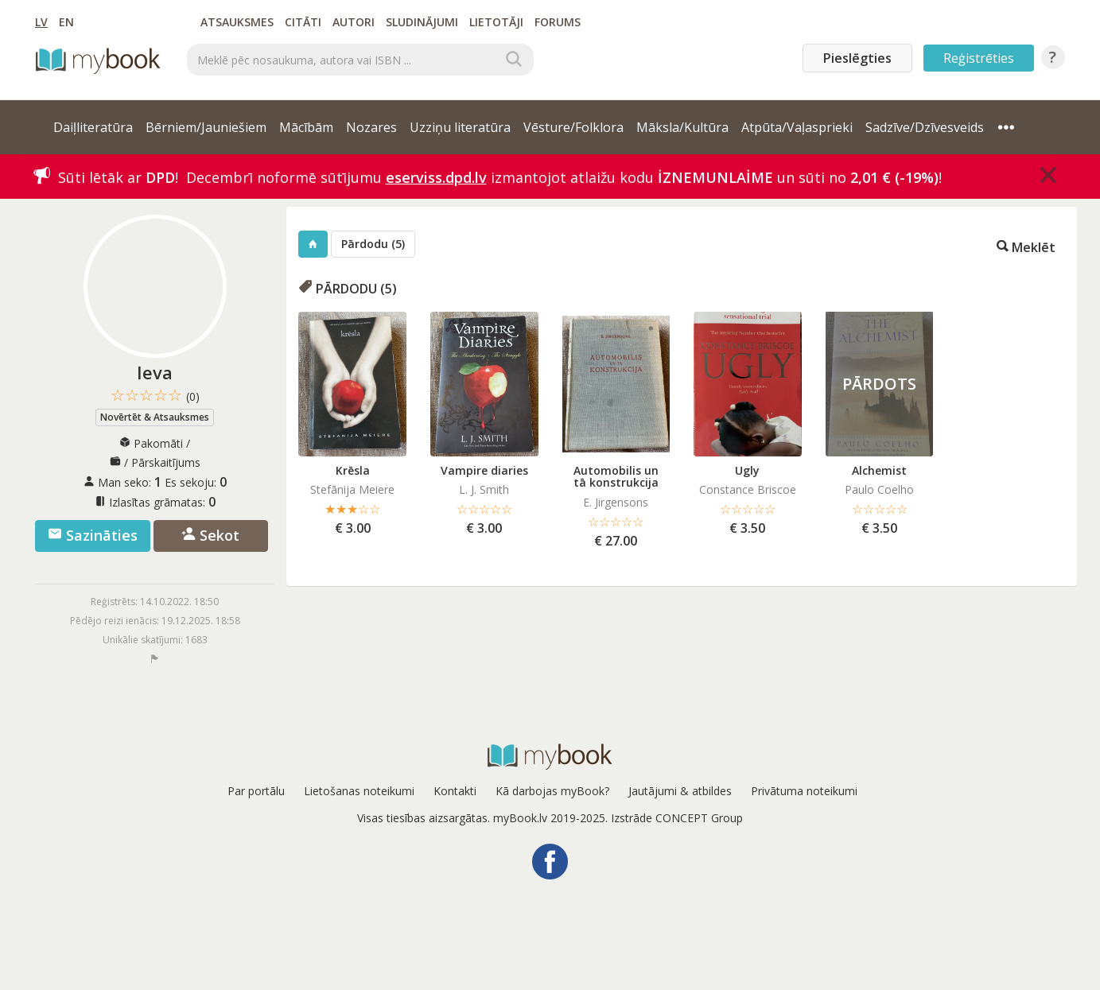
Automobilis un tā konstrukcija (616, 476)
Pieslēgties (857, 58)
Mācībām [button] (306, 127)
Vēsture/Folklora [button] (573, 127)
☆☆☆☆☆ (155, 396)
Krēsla (353, 470)
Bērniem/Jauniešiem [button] (206, 127)
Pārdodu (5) (373, 243)
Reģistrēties (978, 58)
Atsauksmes (237, 21)
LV (41, 21)
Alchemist (879, 470)
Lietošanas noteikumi (359, 790)
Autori (353, 21)
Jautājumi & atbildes (680, 790)
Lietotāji (496, 21)
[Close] (1048, 175)
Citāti (303, 21)
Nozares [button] (371, 127)
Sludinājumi (422, 21)
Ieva (155, 372)
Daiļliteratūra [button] (93, 127)
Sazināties (93, 535)
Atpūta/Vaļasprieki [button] (797, 127)
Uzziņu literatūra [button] (460, 127)
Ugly (747, 470)
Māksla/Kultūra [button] (682, 127)
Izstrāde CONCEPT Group (677, 817)
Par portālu (256, 790)
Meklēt (1026, 246)
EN (66, 21)
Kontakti (454, 790)
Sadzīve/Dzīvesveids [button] (924, 127)
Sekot (210, 535)
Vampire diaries (484, 470)
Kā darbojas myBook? (552, 790)
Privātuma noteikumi (804, 790)
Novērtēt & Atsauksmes (154, 417)
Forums (557, 21)
